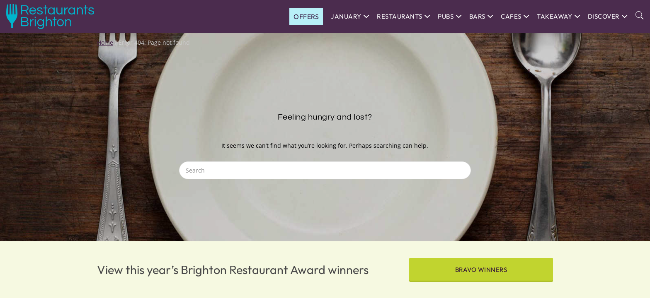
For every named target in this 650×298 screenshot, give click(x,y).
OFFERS (306, 16)
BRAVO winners (481, 270)
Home (105, 42)
